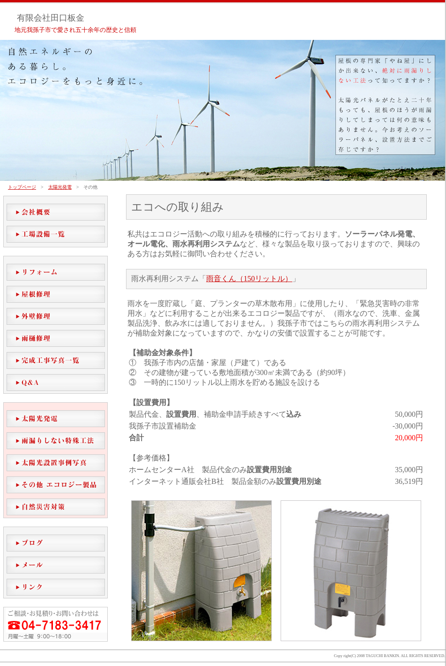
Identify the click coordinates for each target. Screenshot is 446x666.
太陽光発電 (60, 187)
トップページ (22, 187)
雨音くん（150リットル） (249, 279)
